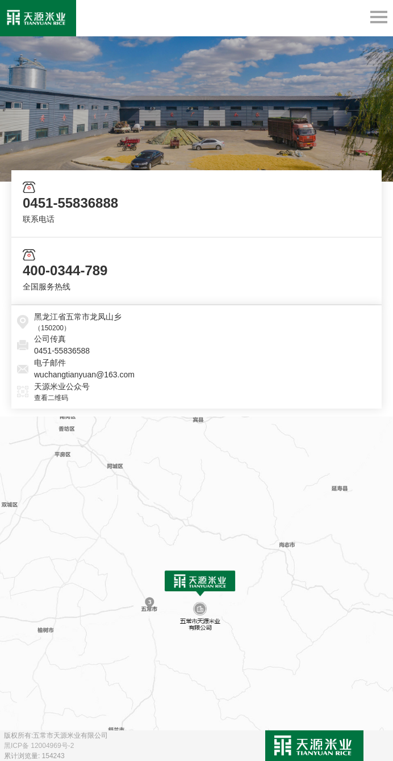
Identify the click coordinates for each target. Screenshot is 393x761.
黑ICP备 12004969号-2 (39, 746)
